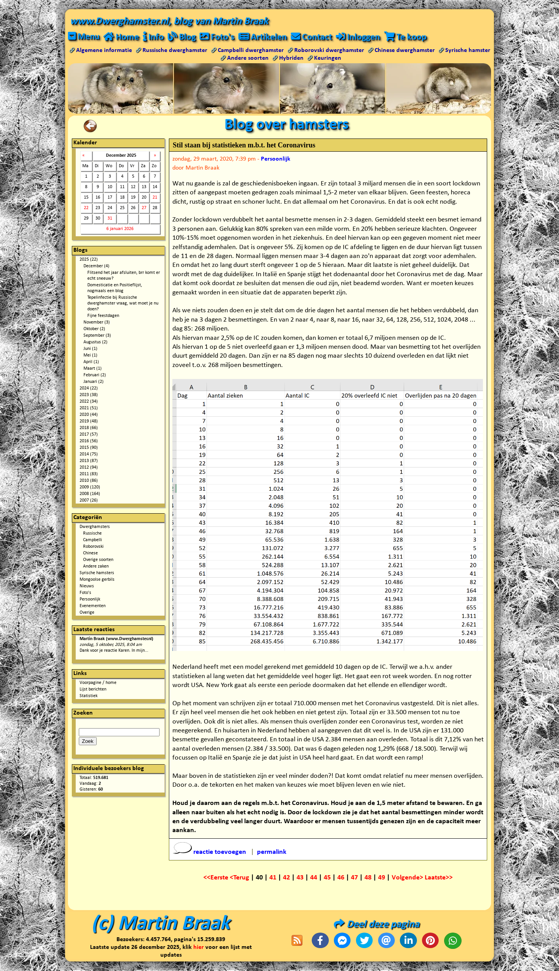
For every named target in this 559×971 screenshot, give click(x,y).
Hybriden (291, 58)
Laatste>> (439, 878)
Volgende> (408, 878)
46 (340, 878)
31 (110, 218)
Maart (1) (92, 369)
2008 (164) (90, 494)
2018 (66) (89, 428)
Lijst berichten (93, 689)
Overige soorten (98, 560)
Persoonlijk (90, 599)
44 (313, 878)
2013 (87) (89, 461)
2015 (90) (89, 448)
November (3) (96, 322)
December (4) (96, 266)
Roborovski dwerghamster (329, 51)
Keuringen (327, 58)
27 (144, 208)
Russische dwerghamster (174, 51)
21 (155, 198)
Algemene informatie (104, 51)
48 (368, 878)
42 (286, 878)
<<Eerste (216, 878)
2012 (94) (89, 468)
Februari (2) (94, 375)
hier (198, 948)
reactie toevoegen (210, 852)
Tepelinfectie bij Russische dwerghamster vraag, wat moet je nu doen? (122, 304)
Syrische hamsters (97, 573)
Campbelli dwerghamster (251, 51)
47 (354, 878)
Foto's (85, 593)
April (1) (91, 362)
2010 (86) (89, 481)
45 (327, 878)
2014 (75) (89, 454)
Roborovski (93, 547)
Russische (92, 533)
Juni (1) (90, 349)
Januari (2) (93, 382)
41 (272, 878)
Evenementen (93, 606)
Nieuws (87, 586)
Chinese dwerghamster (405, 51)
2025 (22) (89, 260)
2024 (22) (89, 388)
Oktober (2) (94, 329)
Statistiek (88, 696)
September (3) (97, 336)
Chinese (90, 553)
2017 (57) (89, 435)
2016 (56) (89, 441)
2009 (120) (90, 487)
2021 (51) (89, 408)
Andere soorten (248, 58)
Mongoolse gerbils (97, 580)
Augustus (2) (95, 342)
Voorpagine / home (98, 683)
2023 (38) (89, 395)
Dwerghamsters (95, 527)
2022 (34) (89, 402)
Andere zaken (96, 566)
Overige (87, 613)
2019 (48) (89, 421)
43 (300, 878)
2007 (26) (89, 500)
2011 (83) (89, 474)
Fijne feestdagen (103, 316)
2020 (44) (89, 415)
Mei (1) (90, 355)
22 (86, 208)
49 (381, 878)
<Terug (240, 878)
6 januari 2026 (120, 229)
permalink (271, 852)
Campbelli (92, 540)
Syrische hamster (467, 51)
